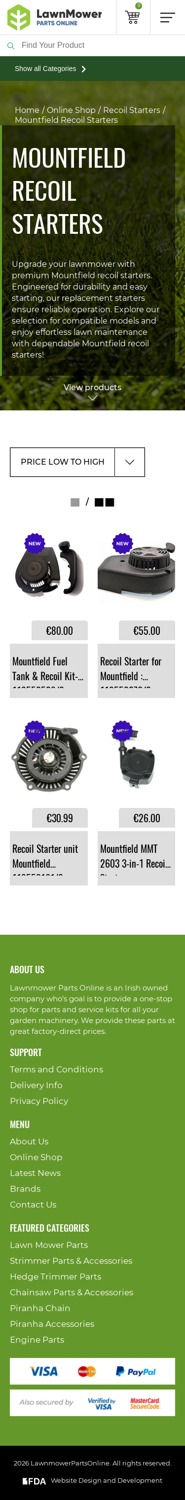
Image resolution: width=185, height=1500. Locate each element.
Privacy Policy (39, 1101)
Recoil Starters (131, 110)
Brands (25, 1189)
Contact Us (33, 1205)
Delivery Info (36, 1085)
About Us (29, 1141)
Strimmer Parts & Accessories (71, 1261)
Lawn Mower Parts (49, 1245)
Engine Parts (37, 1340)
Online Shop (71, 110)
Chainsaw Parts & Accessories (71, 1292)
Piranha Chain (40, 1308)
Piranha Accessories (52, 1324)
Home (27, 110)
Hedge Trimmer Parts (55, 1277)
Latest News (35, 1173)
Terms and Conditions (56, 1069)
